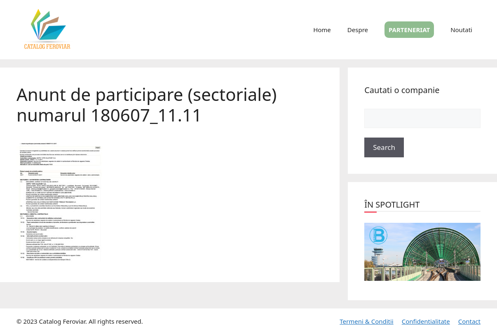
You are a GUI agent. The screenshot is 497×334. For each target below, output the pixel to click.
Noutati (461, 30)
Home (322, 30)
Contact (469, 321)
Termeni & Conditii (366, 321)
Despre (357, 30)
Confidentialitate (426, 321)
